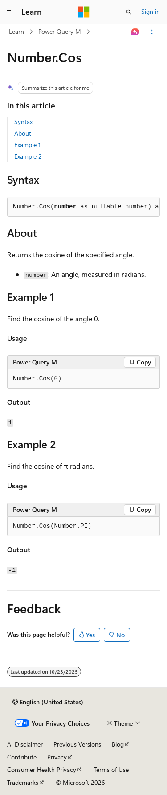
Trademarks (22, 782)
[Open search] (129, 12)
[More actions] (152, 32)
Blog (118, 744)
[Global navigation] (9, 12)
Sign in (150, 11)
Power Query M (59, 31)
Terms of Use (111, 769)
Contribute (22, 757)
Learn (16, 31)
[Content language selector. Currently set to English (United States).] (48, 702)
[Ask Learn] (135, 32)
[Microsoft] (84, 12)
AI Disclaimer (25, 744)
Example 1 (27, 144)
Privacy (57, 757)
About (22, 133)
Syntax (23, 121)
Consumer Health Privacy (41, 769)
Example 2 (28, 156)
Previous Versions (77, 744)
